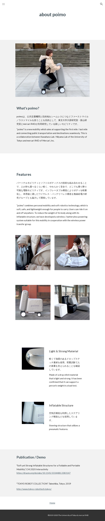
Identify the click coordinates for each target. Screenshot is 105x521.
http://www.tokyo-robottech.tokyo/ (34, 489)
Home (52, 503)
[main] (52, 14)
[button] (3, 4)
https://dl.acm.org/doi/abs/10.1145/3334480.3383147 (44, 473)
